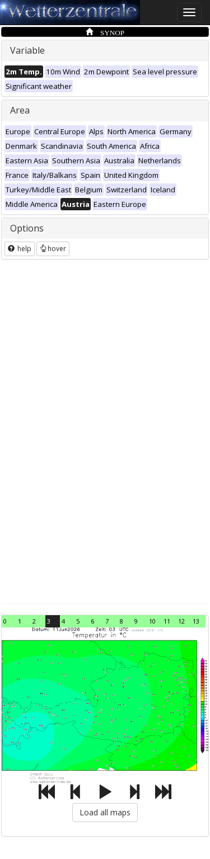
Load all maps (105, 812)
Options (27, 228)
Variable (27, 50)
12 (181, 621)
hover (53, 249)
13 (196, 621)
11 (167, 621)
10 (152, 621)
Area (20, 110)
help (19, 249)
